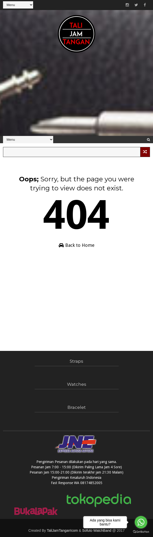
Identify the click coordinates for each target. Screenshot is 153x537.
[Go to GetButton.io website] (141, 531)
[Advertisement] (76, 97)
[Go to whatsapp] (141, 522)
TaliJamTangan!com (62, 530)
